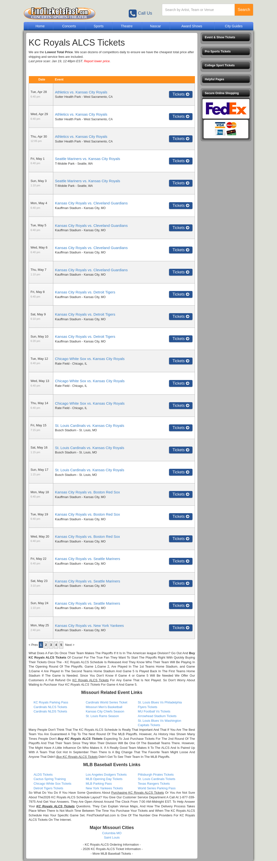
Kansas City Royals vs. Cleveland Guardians (91, 203)
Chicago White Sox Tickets (52, 783)
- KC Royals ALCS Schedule (83, 662)
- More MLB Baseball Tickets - (112, 853)
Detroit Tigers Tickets (48, 788)
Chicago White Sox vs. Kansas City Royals (90, 359)
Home (39, 26)
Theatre (126, 26)
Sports (99, 26)
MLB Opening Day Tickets (104, 779)
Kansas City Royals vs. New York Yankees (89, 625)
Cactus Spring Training (49, 779)
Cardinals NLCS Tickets (50, 707)
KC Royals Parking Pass (50, 702)
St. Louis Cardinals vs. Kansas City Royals (89, 425)
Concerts (69, 26)
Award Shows (191, 26)
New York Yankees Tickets (104, 788)
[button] (226, 37)
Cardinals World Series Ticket (106, 702)
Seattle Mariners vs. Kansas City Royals (87, 159)
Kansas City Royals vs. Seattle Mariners (87, 559)
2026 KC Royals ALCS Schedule (66, 797)
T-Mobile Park (65, 163)
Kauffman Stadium (68, 208)
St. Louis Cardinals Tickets (156, 779)
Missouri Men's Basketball (104, 707)
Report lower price (97, 61)
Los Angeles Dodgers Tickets (106, 774)
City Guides (234, 26)
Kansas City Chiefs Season (105, 711)
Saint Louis (111, 837)
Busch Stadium (65, 430)
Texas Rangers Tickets (154, 783)
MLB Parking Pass (99, 783)
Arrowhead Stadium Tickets (157, 716)
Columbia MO (111, 833)
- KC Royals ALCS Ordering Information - (112, 844)
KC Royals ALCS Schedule (98, 729)
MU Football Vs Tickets (154, 711)
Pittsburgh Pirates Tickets (156, 774)
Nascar (155, 26)
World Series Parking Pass (156, 788)
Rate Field (62, 363)
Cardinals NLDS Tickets (50, 711)
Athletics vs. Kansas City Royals (81, 92)
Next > (70, 645)
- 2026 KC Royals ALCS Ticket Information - (112, 849)
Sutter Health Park (68, 97)
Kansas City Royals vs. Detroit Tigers (85, 292)
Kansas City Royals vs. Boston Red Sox (87, 492)
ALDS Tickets (43, 774)
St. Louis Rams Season (102, 716)
